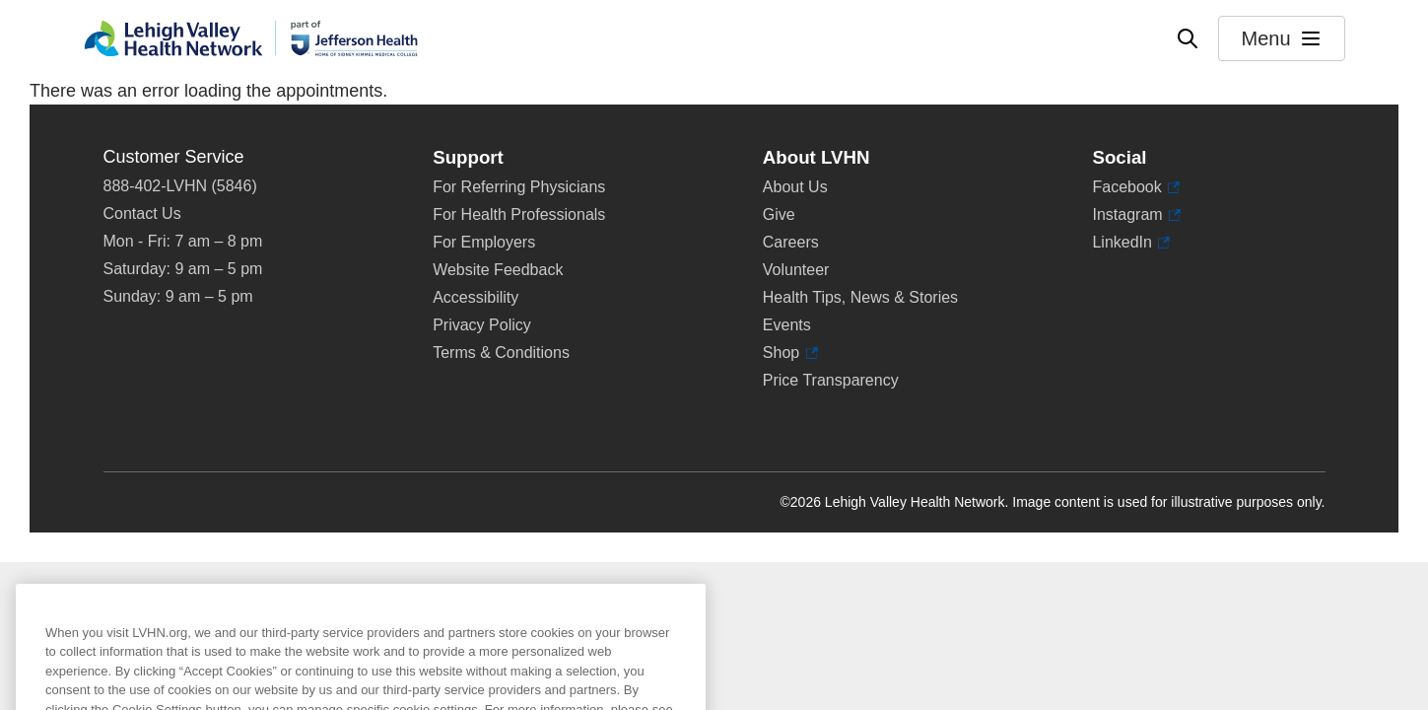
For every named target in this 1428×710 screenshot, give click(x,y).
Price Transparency (831, 380)
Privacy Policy (482, 325)
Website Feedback (498, 269)
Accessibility (475, 297)
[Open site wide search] (1187, 38)
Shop (790, 353)
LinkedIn (1131, 242)
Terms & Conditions (501, 352)
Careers (791, 242)
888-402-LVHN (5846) (180, 186)
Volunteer (796, 269)
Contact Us (142, 213)
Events (787, 325)
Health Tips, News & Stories (860, 297)
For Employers (484, 242)
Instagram (1136, 215)
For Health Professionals (519, 214)
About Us (795, 186)
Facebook (1136, 187)
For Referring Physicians (519, 186)
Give (779, 214)
